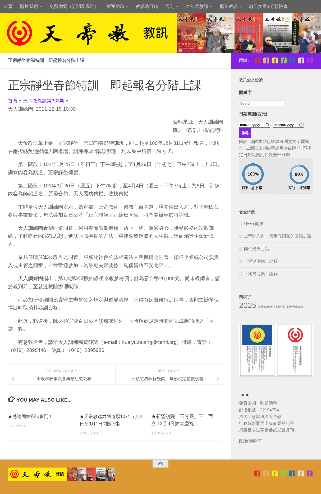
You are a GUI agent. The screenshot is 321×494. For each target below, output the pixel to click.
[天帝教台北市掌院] (257, 60)
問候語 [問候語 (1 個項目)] (280, 306)
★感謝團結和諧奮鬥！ (32, 416)
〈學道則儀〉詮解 (261, 261)
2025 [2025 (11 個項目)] (247, 305)
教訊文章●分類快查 (268, 6)
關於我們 (29, 6)
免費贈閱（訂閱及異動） (74, 6)
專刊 (170, 6)
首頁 (8, 6)
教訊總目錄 (147, 6)
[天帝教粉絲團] (309, 60)
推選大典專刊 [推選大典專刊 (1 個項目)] (295, 306)
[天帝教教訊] (292, 60)
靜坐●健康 (253, 223)
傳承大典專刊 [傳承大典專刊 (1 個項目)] (266, 306)
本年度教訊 (197, 6)
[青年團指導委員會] (283, 60)
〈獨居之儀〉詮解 (261, 273)
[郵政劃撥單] (251, 441)
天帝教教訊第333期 (45, 101)
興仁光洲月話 (256, 248)
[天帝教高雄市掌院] (275, 60)
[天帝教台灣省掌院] (266, 60)
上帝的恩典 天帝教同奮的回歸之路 (277, 236)
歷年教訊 (229, 6)
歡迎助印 (115, 6)
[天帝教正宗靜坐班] (301, 60)
